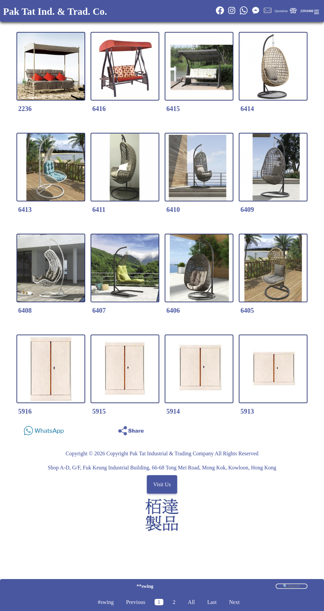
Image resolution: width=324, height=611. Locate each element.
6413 (25, 209)
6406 (173, 310)
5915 (99, 411)
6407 (99, 310)
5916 (25, 411)
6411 (98, 209)
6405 (247, 310)
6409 (247, 209)
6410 (173, 209)
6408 (25, 310)
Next (234, 602)
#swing (106, 602)
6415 (173, 108)
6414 (247, 108)
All (191, 602)
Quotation (281, 11)
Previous (135, 602)
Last (212, 602)
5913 (247, 411)
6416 (99, 108)
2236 (25, 108)
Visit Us (162, 484)
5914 (173, 411)
